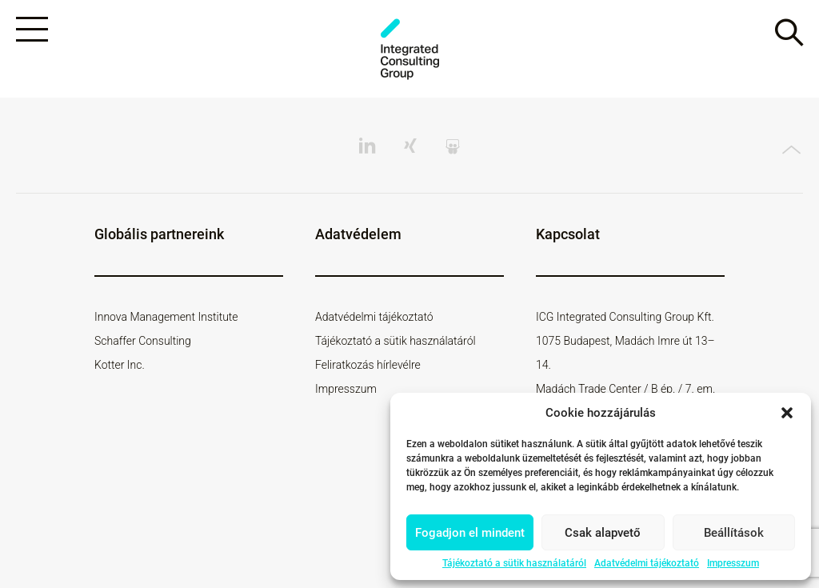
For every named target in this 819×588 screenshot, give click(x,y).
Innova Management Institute (166, 316)
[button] (787, 413)
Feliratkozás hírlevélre (368, 364)
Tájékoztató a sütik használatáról (514, 563)
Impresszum (733, 563)
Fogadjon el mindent (470, 533)
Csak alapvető (603, 533)
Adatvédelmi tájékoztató (646, 563)
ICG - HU (409, 49)
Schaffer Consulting (142, 340)
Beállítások (734, 533)
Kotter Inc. (119, 364)
